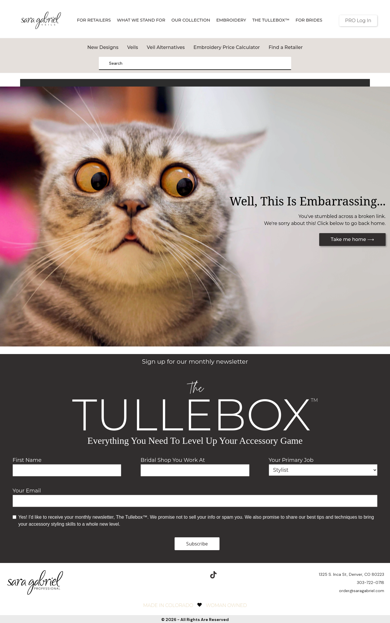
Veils (132, 47)
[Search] (105, 63)
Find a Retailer (285, 47)
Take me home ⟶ (352, 239)
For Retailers (94, 20)
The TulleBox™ (270, 20)
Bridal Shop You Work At (172, 460)
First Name (27, 460)
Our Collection (190, 20)
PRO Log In (358, 20)
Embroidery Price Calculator (227, 47)
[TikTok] (213, 573)
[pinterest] (199, 573)
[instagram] (186, 573)
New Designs (102, 47)
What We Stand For (141, 20)
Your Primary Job (291, 460)
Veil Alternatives (166, 47)
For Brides (309, 20)
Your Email (27, 491)
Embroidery (231, 20)
